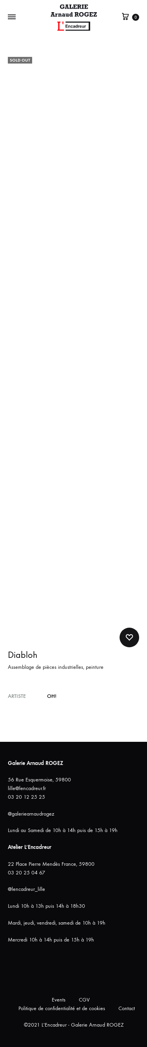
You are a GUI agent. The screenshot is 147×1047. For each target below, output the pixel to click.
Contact (126, 1008)
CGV (84, 999)
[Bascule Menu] (12, 17)
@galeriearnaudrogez (31, 813)
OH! (51, 696)
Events (58, 999)
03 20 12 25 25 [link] (26, 797)
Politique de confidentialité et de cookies (61, 1008)
